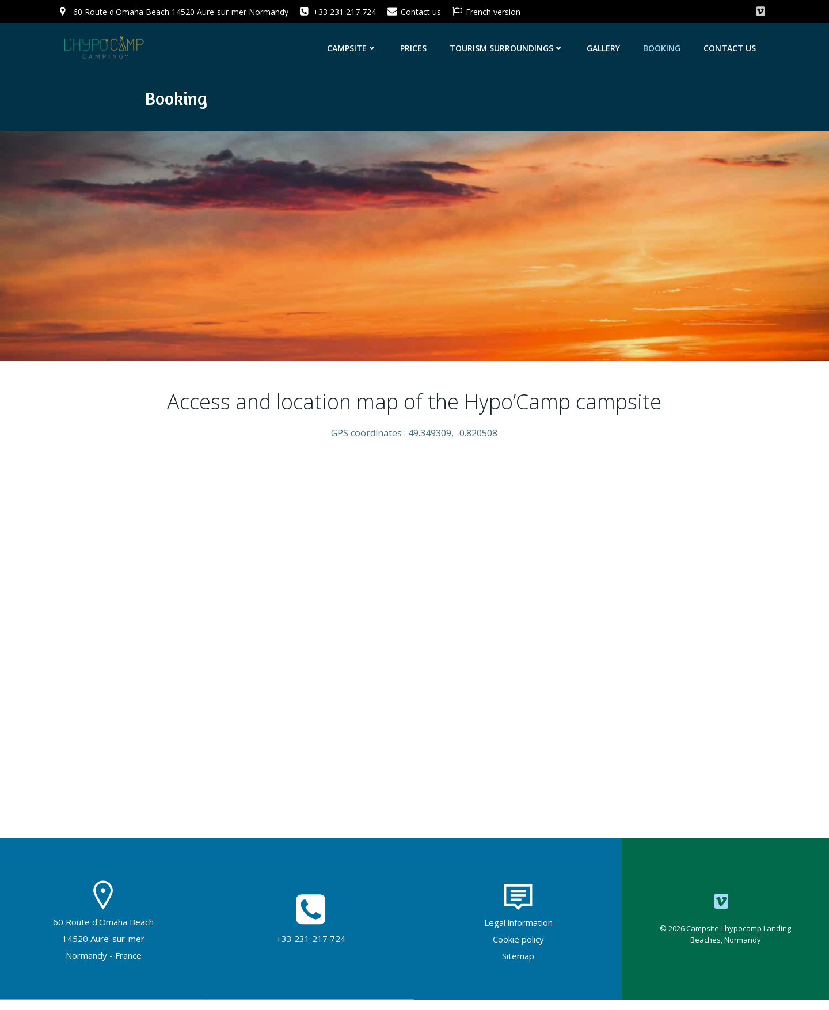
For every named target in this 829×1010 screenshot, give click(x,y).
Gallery (605, 47)
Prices (415, 47)
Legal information (518, 933)
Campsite (354, 47)
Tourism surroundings (508, 47)
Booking (663, 47)
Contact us (731, 47)
